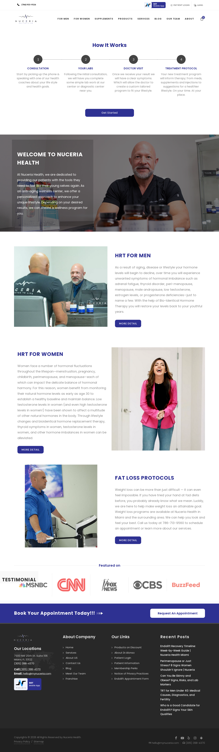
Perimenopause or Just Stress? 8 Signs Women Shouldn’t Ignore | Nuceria (177, 665)
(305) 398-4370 (24, 663)
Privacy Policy (22, 741)
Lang (198, 5)
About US (72, 658)
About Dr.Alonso (124, 652)
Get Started (109, 113)
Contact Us (73, 663)
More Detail (128, 323)
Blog (68, 668)
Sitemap (39, 741)
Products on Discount (128, 647)
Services (71, 652)
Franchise (72, 678)
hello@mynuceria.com (32, 673)
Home (69, 647)
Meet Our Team (76, 673)
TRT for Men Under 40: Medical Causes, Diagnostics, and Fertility (180, 695)
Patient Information (126, 663)
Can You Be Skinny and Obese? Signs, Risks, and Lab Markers (179, 680)
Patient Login (179, 5)
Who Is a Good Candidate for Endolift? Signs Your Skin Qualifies (180, 710)
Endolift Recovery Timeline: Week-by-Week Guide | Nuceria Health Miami (178, 650)
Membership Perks (126, 668)
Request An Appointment (178, 613)
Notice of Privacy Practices (131, 673)
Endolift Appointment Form (131, 678)
